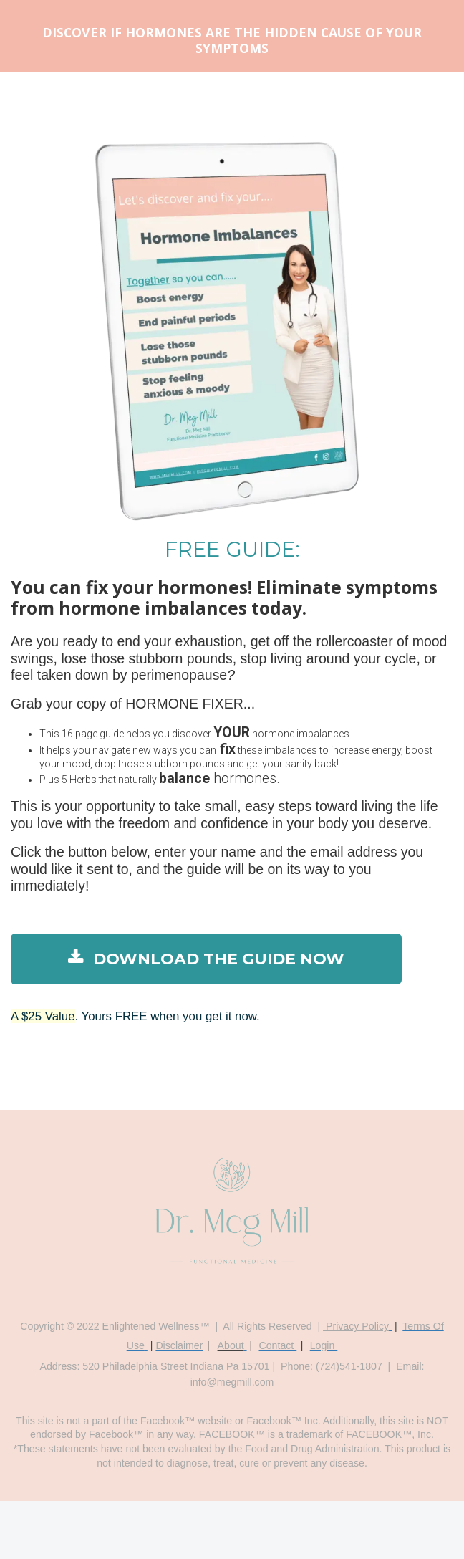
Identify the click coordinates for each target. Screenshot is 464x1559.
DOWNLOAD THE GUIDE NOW (206, 959)
